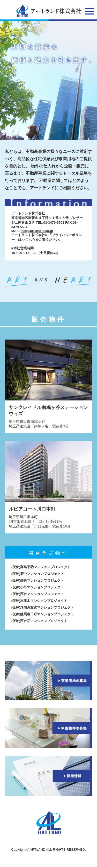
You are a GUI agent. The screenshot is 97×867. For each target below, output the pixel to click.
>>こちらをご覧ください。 (41, 240)
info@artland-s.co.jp (37, 231)
